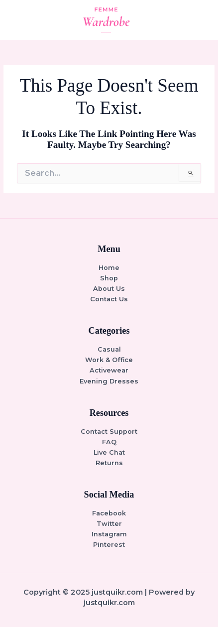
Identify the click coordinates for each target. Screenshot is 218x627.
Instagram (109, 534)
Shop (109, 278)
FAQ (109, 442)
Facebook (109, 513)
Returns (109, 463)
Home (109, 267)
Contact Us (109, 299)
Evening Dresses (109, 381)
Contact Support (109, 431)
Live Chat (109, 452)
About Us (109, 288)
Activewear (109, 370)
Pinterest (109, 544)
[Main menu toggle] (198, 19)
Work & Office (109, 360)
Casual (109, 349)
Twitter (109, 523)
